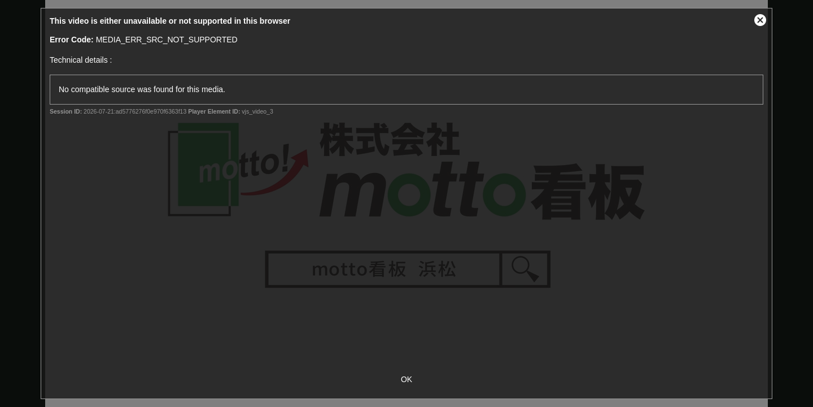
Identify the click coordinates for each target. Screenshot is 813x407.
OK (406, 379)
